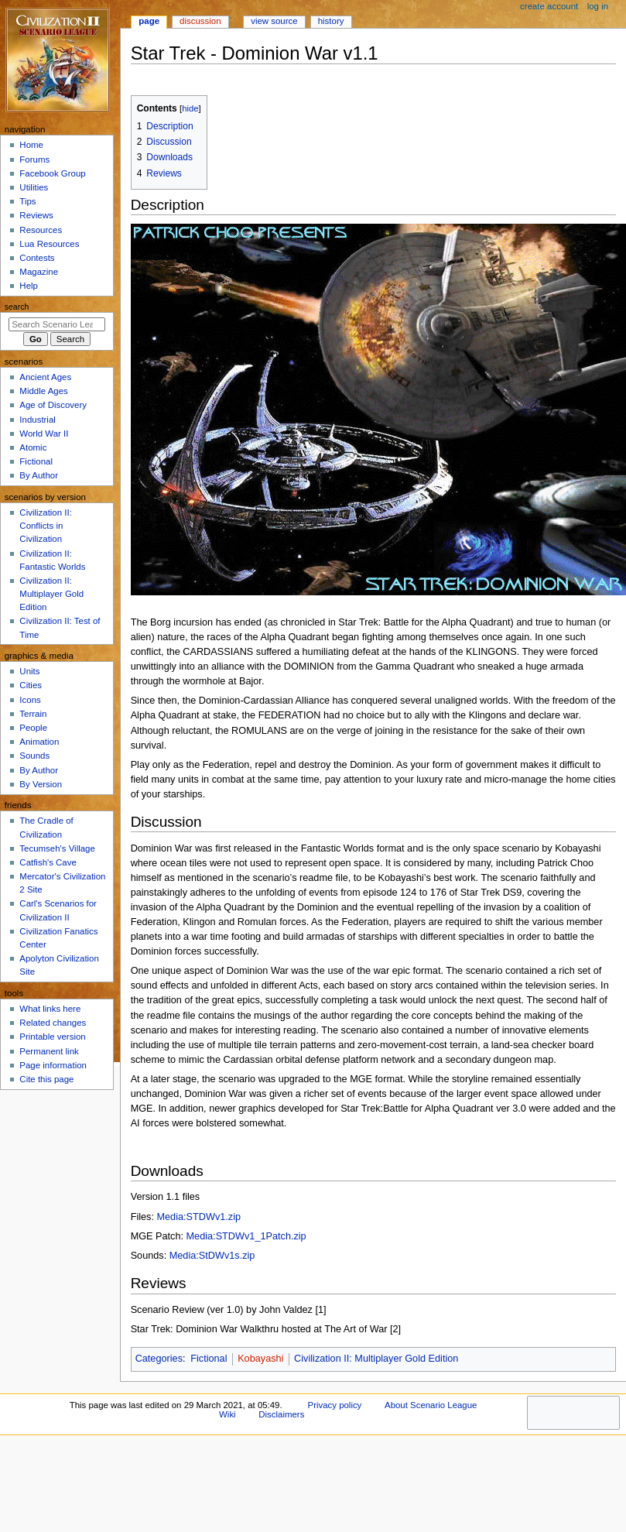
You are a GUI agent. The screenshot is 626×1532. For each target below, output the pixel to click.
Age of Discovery (53, 405)
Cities (30, 685)
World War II (43, 433)
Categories (159, 1358)
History (331, 21)
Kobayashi (260, 1358)
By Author (38, 475)
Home (31, 144)
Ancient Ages (45, 377)
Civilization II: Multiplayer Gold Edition (376, 1358)
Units (29, 671)
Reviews (36, 215)
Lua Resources (49, 243)
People (33, 727)
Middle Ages (43, 391)
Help (28, 285)
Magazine (38, 271)
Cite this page (46, 1079)
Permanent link (48, 1051)
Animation (39, 741)
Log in (597, 6)
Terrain (32, 713)
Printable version (52, 1036)
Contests (36, 257)
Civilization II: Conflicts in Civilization (45, 525)
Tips (27, 201)
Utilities (33, 187)
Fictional (208, 1358)
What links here (49, 1008)
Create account (549, 6)
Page (149, 21)
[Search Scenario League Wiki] (57, 324)
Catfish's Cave (47, 862)
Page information (53, 1065)
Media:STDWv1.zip (198, 1217)
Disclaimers (281, 1414)
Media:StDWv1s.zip (212, 1255)
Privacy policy (335, 1405)
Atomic (32, 447)
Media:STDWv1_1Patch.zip (246, 1236)
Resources (40, 230)
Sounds (34, 755)
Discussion (200, 21)
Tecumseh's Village (56, 848)
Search (17, 306)
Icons (29, 699)
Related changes (52, 1022)
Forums (34, 159)
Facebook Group (52, 173)
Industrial (37, 419)
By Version (40, 784)
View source (274, 21)
